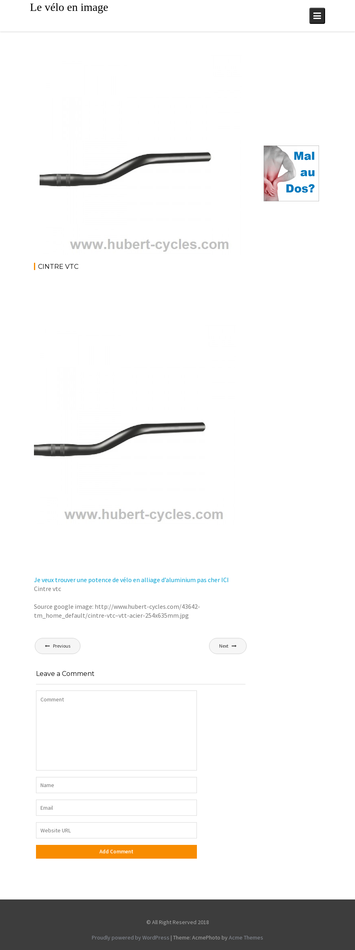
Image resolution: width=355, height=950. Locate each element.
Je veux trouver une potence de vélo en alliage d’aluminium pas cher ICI (131, 580)
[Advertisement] (181, 299)
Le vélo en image (69, 7)
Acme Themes (246, 937)
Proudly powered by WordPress (130, 937)
